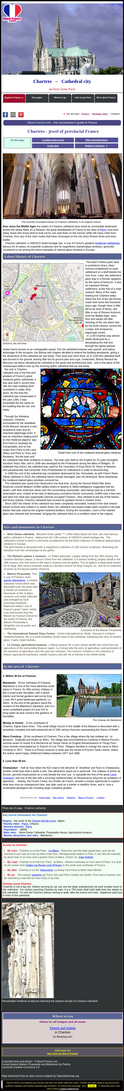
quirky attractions (14, 580)
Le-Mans (54, 850)
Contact (100, 797)
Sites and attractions (96, 140)
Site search (58, 797)
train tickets (86, 857)
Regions (71, 797)
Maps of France (85, 797)
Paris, (25, 823)
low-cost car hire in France (62, 1053)
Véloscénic (46, 870)
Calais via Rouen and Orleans (44, 865)
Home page (44, 797)
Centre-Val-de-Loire (44, 821)
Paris (103, 229)
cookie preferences (69, 1089)
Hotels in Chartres (95, 146)
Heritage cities (100, 114)
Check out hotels (63, 1028)
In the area (53, 146)
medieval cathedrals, (107, 243)
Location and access (53, 140)
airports (37, 875)
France (86, 114)
